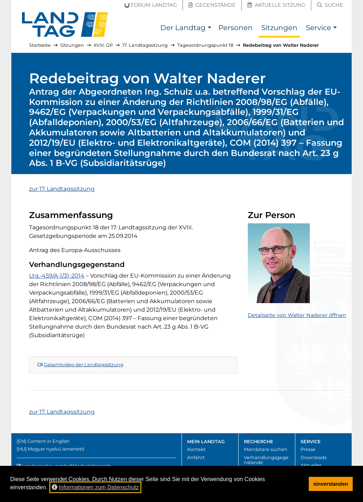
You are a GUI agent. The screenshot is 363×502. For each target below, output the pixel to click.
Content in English (48, 441)
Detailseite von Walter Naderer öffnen (297, 315)
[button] (209, 28)
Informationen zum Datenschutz (95, 487)
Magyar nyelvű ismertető (56, 449)
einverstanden (330, 484)
